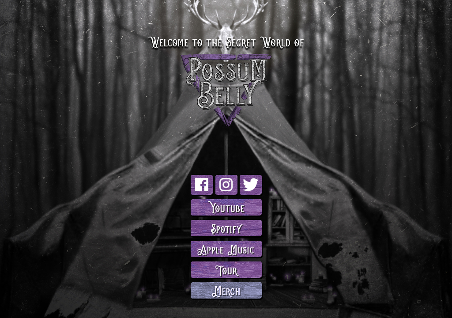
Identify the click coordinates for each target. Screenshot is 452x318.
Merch (226, 290)
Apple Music (226, 248)
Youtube (226, 207)
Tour (226, 269)
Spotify (226, 228)
